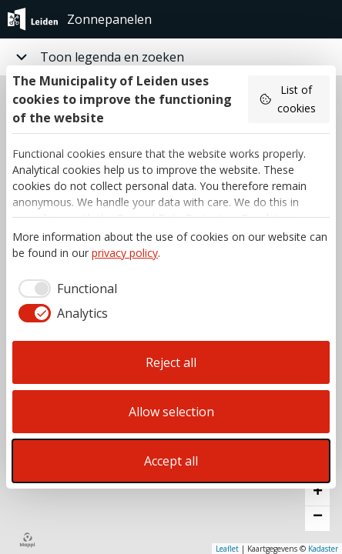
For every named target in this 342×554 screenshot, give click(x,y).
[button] (317, 494)
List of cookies (287, 98)
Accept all (171, 460)
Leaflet (227, 548)
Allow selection (171, 411)
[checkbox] (64, 288)
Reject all (171, 362)
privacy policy (125, 252)
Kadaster (323, 548)
